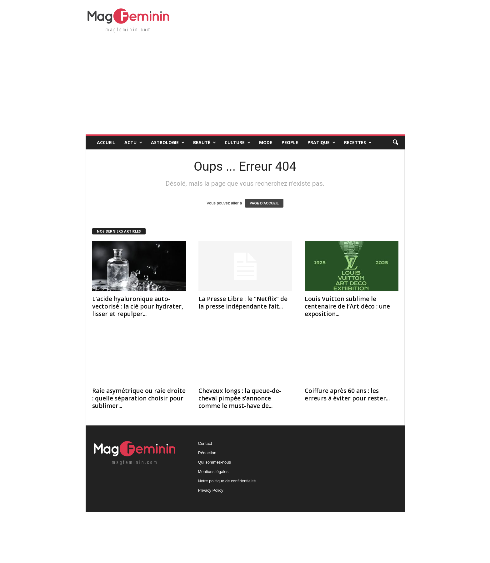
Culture (237, 142)
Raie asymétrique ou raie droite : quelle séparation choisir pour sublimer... (139, 398)
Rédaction (207, 452)
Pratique (321, 142)
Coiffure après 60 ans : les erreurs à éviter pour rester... (347, 394)
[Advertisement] (245, 87)
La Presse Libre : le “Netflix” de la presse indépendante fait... (243, 302)
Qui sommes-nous (214, 462)
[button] (395, 142)
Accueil (106, 142)
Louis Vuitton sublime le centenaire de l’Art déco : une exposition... (347, 306)
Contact (205, 443)
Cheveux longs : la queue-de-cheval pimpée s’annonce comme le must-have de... (239, 398)
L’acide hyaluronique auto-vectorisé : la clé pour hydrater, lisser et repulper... (137, 306)
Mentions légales (213, 471)
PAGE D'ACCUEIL (264, 203)
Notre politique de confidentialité (227, 481)
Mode (265, 142)
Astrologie (167, 142)
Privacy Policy (210, 490)
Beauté (204, 142)
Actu (133, 142)
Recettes (358, 142)
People (290, 142)
